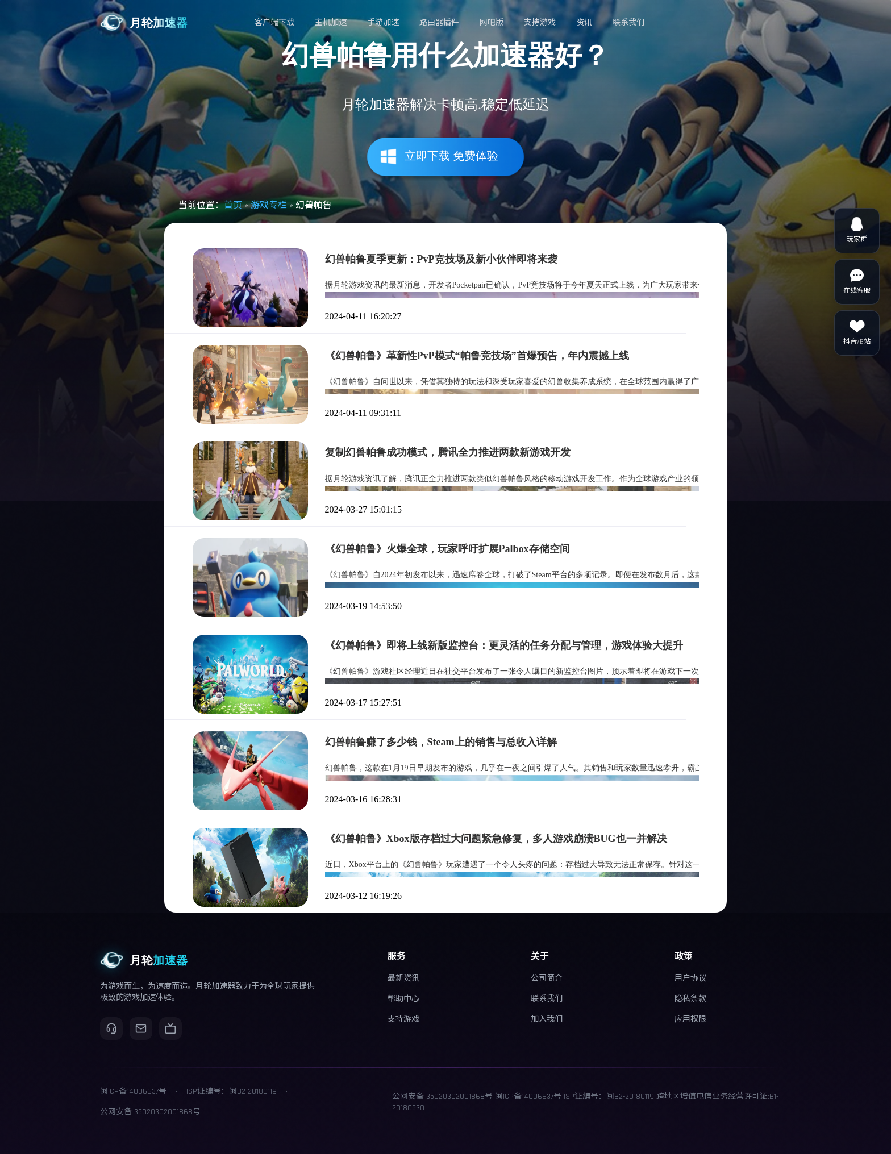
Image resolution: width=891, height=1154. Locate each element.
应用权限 (690, 1019)
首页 (233, 205)
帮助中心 (403, 999)
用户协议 (690, 978)
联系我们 (547, 999)
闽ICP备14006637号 (528, 1096)
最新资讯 (403, 978)
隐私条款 (690, 999)
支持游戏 (403, 1019)
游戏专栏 (269, 205)
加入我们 (547, 1019)
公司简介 (547, 978)
